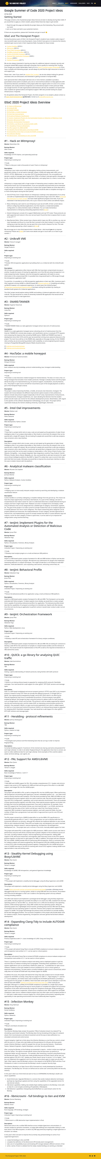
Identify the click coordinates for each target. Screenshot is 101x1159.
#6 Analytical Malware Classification (18, 116)
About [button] (54, 3)
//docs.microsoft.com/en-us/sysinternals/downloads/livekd (27, 889)
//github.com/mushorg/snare (15, 346)
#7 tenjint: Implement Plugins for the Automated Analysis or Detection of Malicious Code (34, 118)
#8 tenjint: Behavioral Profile (16, 120)
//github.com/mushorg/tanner (15, 348)
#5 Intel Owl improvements (15, 114)
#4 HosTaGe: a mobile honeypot (17, 112)
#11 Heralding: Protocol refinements (18, 126)
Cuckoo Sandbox (12, 46)
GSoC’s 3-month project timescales (48, 67)
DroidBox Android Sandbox (15, 52)
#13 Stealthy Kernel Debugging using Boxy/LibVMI (22, 130)
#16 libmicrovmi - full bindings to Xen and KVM (21, 136)
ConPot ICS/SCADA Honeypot (16, 54)
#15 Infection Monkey (13, 134)
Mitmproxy (10, 48)
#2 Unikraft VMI (12, 108)
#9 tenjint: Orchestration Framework (18, 122)
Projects (61, 3)
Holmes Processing (13, 60)
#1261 (46, 210)
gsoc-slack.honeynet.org (14, 97)
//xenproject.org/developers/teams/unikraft (18, 287)
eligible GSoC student (32, 74)
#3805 (21, 231)
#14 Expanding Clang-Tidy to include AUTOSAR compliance (25, 132)
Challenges (82, 3)
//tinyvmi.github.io (44, 283)
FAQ (92, 3)
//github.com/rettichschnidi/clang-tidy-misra (34, 982)
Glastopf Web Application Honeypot (18, 56)
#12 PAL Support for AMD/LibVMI (17, 128)
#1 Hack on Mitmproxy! (14, 106)
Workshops (73, 3)
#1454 (36, 226)
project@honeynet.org (46, 97)
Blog (88, 3)
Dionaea (9, 58)
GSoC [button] (66, 3)
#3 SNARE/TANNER (13, 110)
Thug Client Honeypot (13, 50)
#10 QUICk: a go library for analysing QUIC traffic (22, 124)
